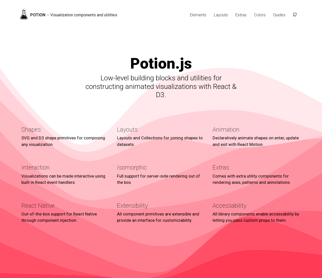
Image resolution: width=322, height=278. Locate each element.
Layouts (221, 15)
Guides (279, 15)
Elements (198, 15)
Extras (241, 15)
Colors (260, 15)
